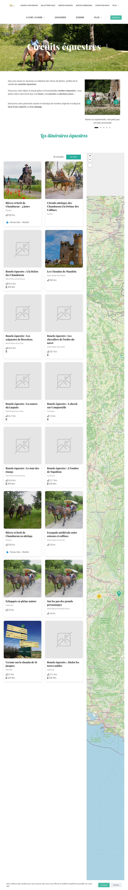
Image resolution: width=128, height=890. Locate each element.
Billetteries (116, 17)
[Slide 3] (103, 127)
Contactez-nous (102, 5)
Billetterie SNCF (48, 5)
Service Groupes (65, 5)
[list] (102, 102)
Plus (116, 5)
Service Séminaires (84, 5)
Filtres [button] (73, 157)
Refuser (116, 885)
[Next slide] (116, 102)
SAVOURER (60, 17)
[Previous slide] (88, 102)
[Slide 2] (100, 127)
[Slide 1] (96, 127)
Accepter (104, 885)
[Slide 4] (106, 127)
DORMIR (80, 17)
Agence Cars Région (29, 5)
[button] (119, 594)
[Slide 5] (109, 127)
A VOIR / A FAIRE (36, 17)
